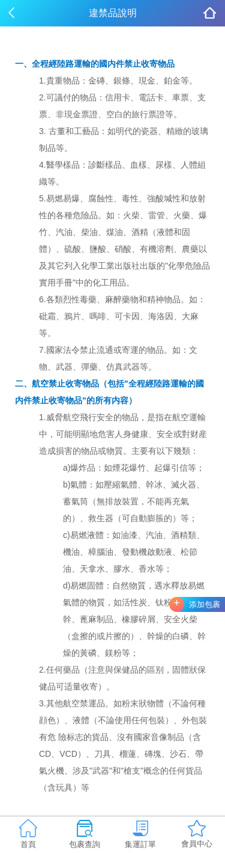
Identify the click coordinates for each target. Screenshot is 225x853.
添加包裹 (204, 604)
